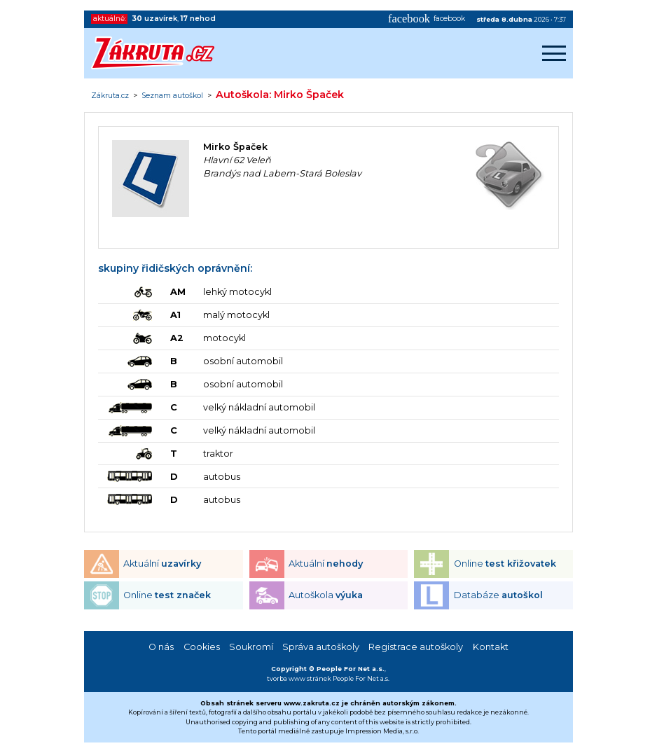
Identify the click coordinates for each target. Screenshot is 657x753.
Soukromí (251, 647)
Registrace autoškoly (415, 647)
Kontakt (491, 647)
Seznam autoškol (172, 95)
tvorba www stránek (299, 678)
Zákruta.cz (110, 95)
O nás (161, 647)
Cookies (202, 647)
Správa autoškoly (320, 647)
